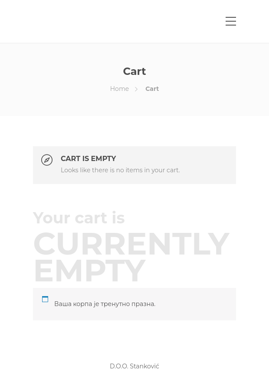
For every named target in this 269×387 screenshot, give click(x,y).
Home (119, 89)
